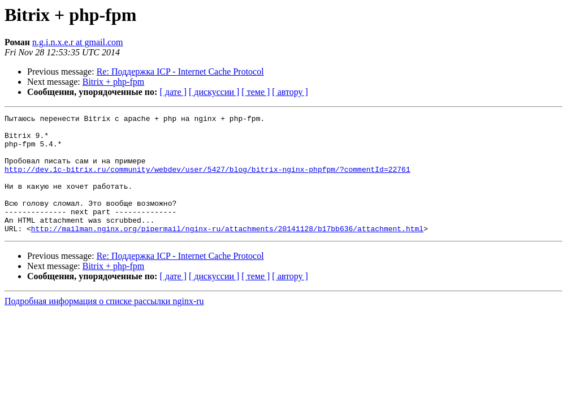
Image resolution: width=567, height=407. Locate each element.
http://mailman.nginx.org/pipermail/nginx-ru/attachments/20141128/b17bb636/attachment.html (227, 252)
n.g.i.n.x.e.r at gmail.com (77, 42)
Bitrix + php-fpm (113, 81)
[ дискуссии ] (214, 92)
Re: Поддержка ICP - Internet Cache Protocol (180, 71)
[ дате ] (173, 92)
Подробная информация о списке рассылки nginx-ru (104, 325)
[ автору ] (290, 92)
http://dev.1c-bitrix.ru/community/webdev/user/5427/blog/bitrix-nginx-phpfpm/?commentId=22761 (207, 181)
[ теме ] (255, 92)
